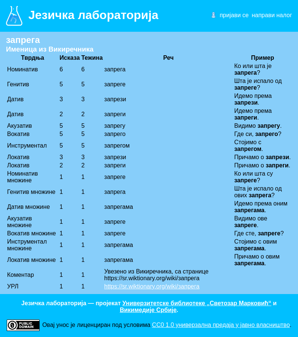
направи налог (272, 15)
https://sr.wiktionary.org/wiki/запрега (151, 286)
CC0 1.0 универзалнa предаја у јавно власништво (221, 325)
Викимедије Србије (148, 310)
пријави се (234, 15)
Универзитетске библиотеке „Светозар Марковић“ (196, 303)
